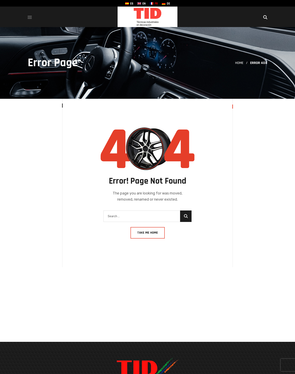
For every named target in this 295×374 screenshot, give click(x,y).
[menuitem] (129, 3)
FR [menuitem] (156, 4)
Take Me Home (147, 233)
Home (239, 62)
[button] (265, 17)
